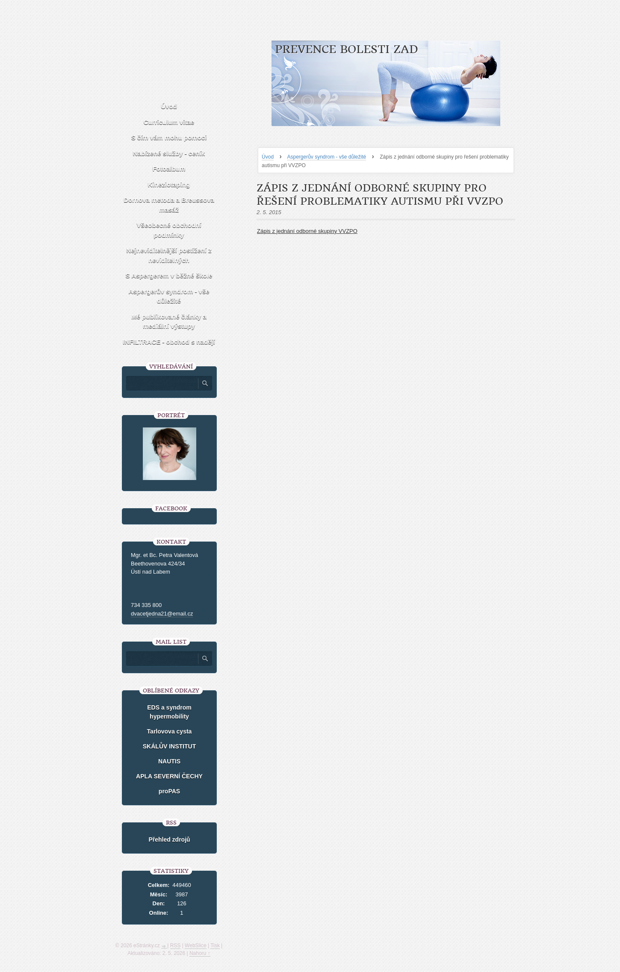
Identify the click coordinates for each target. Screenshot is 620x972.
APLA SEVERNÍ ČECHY (169, 776)
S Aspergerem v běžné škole (169, 275)
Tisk (215, 945)
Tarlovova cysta (169, 731)
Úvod (268, 157)
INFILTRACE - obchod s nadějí (169, 341)
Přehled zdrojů (169, 839)
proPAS (169, 791)
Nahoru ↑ (199, 953)
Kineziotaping (169, 184)
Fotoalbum (169, 168)
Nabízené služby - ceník (169, 153)
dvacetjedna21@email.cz (162, 613)
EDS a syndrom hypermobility (169, 712)
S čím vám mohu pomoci (169, 137)
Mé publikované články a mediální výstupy (169, 321)
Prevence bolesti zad (346, 49)
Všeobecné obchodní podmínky (169, 230)
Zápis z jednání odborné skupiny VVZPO (307, 231)
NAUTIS (169, 761)
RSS (175, 945)
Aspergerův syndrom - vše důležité (326, 157)
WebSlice (195, 945)
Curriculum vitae (169, 122)
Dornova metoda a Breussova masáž (169, 204)
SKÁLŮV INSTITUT (169, 746)
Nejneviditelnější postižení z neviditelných (168, 255)
